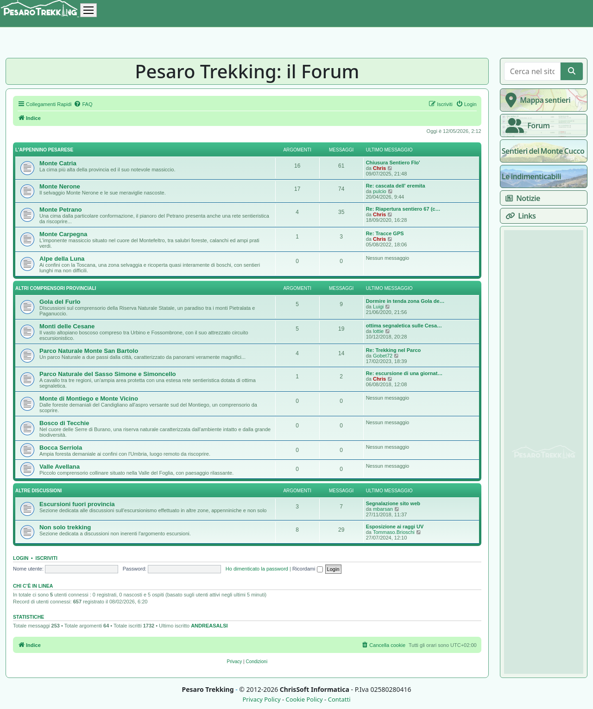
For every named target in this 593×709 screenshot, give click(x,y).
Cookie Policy (303, 699)
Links (519, 215)
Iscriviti (46, 558)
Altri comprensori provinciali (55, 288)
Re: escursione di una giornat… (404, 373)
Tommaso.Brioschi (394, 532)
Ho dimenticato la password (257, 568)
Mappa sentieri (536, 100)
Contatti (339, 699)
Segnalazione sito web (393, 503)
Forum (526, 125)
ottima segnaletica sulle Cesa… (404, 325)
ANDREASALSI (209, 625)
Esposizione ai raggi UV (395, 526)
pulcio (379, 191)
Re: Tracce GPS (385, 233)
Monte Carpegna (63, 234)
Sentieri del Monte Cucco (543, 151)
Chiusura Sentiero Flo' (393, 162)
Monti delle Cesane (67, 326)
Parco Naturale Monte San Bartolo (88, 350)
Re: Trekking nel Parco (393, 350)
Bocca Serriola (60, 447)
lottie (378, 331)
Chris (379, 168)
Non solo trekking (65, 527)
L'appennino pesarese (44, 149)
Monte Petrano (60, 209)
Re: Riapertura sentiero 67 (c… (403, 209)
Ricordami (307, 568)
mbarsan (383, 509)
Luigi (378, 306)
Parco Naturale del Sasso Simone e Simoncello (107, 373)
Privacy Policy (261, 699)
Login (20, 558)
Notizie (521, 198)
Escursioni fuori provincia (77, 504)
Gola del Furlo (60, 301)
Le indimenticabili (531, 176)
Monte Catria (57, 163)
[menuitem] (83, 104)
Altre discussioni (38, 490)
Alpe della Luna (61, 258)
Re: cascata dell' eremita (395, 185)
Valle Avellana (59, 466)
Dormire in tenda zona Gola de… (405, 301)
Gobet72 (382, 355)
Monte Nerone (59, 186)
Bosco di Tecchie (64, 423)
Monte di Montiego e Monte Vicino (88, 398)
